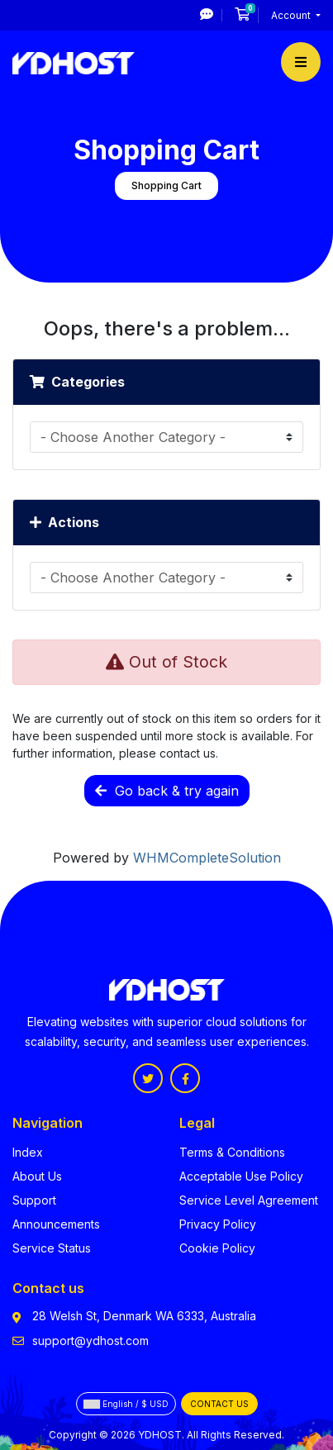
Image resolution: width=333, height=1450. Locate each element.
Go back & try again (167, 790)
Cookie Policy (217, 1248)
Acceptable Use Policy (241, 1176)
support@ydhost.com (90, 1341)
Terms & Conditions (232, 1152)
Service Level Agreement (248, 1200)
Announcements (56, 1224)
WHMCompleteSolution (207, 857)
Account (292, 15)
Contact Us (219, 1404)
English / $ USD (126, 1404)
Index (27, 1152)
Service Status (51, 1248)
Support (34, 1200)
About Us (37, 1176)
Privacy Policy (217, 1224)
